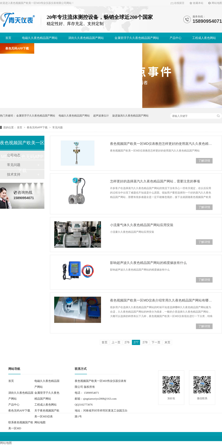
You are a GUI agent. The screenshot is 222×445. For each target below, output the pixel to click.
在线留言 (179, 3)
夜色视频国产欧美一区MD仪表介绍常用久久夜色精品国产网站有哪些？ (161, 300)
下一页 (156, 342)
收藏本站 (198, 3)
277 (136, 342)
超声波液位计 (101, 115)
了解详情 (204, 160)
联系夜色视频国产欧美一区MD (117, 48)
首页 (8, 37)
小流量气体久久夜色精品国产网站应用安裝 (141, 225)
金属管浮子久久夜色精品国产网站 (137, 37)
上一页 (116, 342)
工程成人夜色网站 (204, 37)
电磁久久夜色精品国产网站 (40, 37)
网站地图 (217, 3)
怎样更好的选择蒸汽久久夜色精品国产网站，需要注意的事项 (155, 181)
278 (144, 342)
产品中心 (175, 37)
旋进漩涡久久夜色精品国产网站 (130, 115)
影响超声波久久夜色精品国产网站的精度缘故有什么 (148, 263)
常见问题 (57, 127)
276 (127, 342)
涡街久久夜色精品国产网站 (86, 37)
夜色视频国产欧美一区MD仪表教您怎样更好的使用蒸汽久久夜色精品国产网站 (161, 144)
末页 (167, 342)
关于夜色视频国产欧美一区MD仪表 (63, 48)
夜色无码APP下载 (17, 48)
